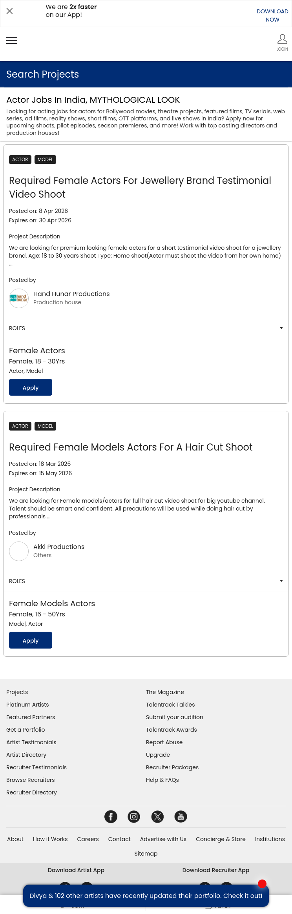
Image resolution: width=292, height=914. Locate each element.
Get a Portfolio (25, 730)
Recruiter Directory (31, 792)
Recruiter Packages (172, 767)
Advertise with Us (163, 839)
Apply (30, 388)
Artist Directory (26, 755)
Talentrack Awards (171, 730)
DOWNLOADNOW (272, 15)
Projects (17, 692)
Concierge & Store (221, 839)
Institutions (270, 839)
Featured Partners (30, 717)
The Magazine (165, 692)
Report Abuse (164, 742)
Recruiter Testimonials (36, 767)
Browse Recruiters (30, 780)
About (15, 839)
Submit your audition (174, 717)
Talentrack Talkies (170, 704)
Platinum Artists (27, 704)
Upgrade (158, 755)
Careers (88, 839)
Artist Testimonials (31, 742)
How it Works (50, 839)
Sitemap (146, 853)
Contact (119, 839)
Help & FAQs (162, 780)
